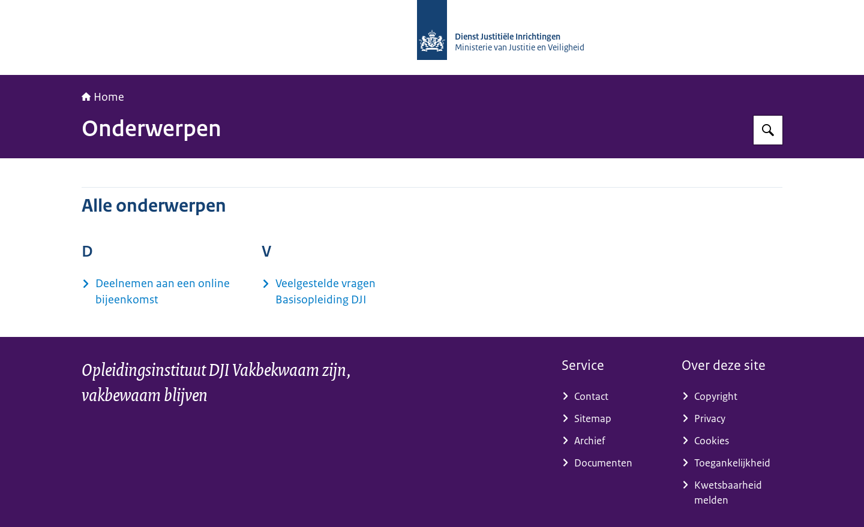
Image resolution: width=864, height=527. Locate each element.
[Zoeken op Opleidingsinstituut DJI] (768, 130)
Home (103, 97)
